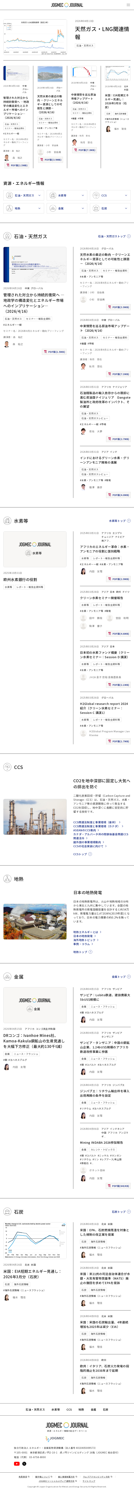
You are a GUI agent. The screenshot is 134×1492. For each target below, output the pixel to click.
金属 (7, 1054)
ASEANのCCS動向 (84, 830)
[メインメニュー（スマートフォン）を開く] (128, 5)
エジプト (117, 533)
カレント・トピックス (103, 1149)
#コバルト (90, 1064)
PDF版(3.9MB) (51, 160)
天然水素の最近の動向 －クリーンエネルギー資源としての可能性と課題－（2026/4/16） (50, 104)
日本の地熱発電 (83, 936)
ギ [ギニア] (102, 1136)
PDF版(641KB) (119, 1186)
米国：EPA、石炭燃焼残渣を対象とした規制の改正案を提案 (104, 1232)
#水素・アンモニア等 (47, 128)
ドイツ (126, 591)
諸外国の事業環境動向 (87, 842)
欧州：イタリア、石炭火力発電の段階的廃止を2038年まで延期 (104, 1368)
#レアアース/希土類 (111, 1159)
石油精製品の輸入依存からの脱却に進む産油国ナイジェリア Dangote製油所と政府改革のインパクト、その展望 (105, 399)
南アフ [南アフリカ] (105, 540)
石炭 (108, 113)
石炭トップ (119, 1212)
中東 (24, 85)
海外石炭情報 (120, 113)
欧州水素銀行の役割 (20, 579)
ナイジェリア (120, 386)
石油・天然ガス (84, 45)
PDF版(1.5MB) (17, 166)
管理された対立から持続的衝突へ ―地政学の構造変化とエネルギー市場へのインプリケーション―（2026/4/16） (16, 108)
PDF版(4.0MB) (119, 495)
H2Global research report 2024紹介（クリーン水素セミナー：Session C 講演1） (104, 708)
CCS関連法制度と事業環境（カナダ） (96, 826)
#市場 (80, 118)
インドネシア (117, 1128)
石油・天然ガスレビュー (94, 418)
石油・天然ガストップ (112, 236)
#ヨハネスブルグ (17, 1059)
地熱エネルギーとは (85, 932)
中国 (103, 1132)
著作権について (44, 1476)
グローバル (25, 91)
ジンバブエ (119, 1085)
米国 (126, 89)
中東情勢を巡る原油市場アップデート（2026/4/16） (83, 98)
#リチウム (85, 1108)
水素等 (8, 587)
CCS (69, 1409)
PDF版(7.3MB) (85, 150)
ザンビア (117, 989)
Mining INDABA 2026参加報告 (101, 1142)
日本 (112, 591)
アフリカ (106, 386)
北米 (126, 86)
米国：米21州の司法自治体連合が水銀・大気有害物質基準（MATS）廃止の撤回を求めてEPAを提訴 (105, 1278)
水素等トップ (117, 521)
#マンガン (115, 1155)
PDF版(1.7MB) (119, 742)
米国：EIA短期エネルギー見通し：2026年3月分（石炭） (117, 101)
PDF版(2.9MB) (119, 579)
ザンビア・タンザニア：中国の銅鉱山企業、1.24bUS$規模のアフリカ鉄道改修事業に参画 (105, 1047)
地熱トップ (80, 952)
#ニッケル (103, 1155)
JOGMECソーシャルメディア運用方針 (58, 1481)
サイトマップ (89, 1481)
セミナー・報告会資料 (14, 128)
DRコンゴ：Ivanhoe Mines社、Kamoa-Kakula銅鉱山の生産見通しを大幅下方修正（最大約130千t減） (34, 1041)
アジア (105, 451)
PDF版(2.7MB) (119, 439)
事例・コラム (81, 944)
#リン (96, 1159)
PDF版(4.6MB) (119, 634)
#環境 (108, 480)
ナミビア (120, 536)
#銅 (5, 1059)
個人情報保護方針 (67, 1476)
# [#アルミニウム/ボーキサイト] (91, 1163)
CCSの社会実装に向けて (88, 846)
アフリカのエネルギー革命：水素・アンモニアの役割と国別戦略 (105, 548)
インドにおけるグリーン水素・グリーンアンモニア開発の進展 (104, 460)
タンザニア (107, 1036)
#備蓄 (74, 118)
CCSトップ (80, 854)
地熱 (81, 1409)
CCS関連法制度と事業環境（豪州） (95, 822)
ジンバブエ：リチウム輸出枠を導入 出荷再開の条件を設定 (106, 1093)
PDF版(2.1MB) (119, 685)
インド (113, 451)
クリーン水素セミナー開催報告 (101, 598)
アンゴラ (123, 1132)
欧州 (118, 591)
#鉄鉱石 (84, 1163)
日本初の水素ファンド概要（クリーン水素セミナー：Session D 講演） (105, 654)
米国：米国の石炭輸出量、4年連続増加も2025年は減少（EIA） (104, 1324)
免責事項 (24, 1476)
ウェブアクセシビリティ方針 (98, 1476)
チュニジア (107, 536)
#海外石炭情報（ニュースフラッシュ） (117, 120)
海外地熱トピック (84, 940)
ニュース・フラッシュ (26, 1054)
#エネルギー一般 (11, 133)
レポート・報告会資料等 (29, 587)
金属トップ (119, 977)
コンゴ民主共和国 (45, 1028)
